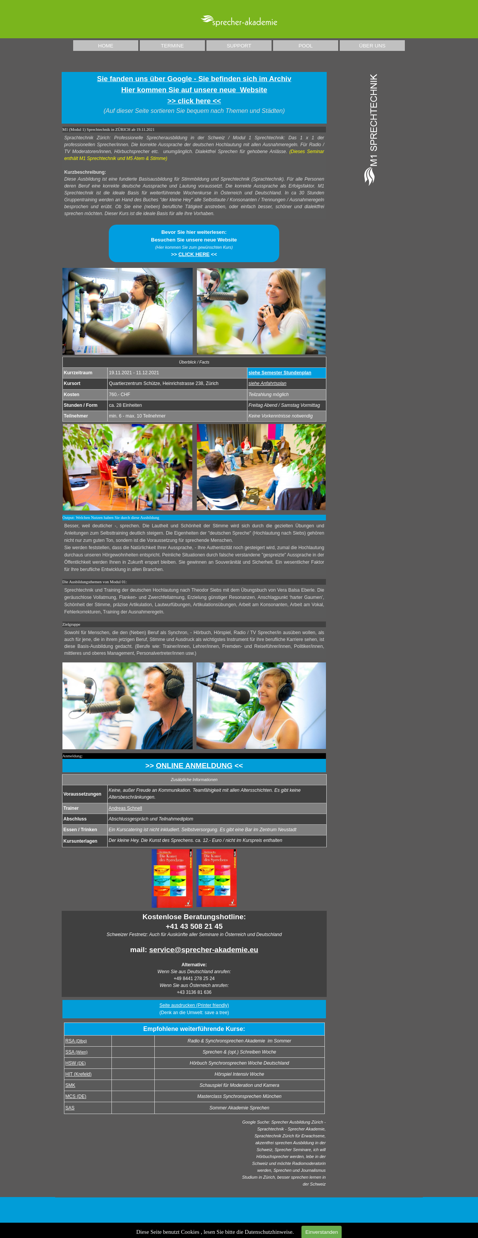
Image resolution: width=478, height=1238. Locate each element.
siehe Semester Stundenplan (280, 372)
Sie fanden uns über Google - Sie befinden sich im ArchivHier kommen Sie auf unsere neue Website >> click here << (194, 90)
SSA (76, 1052)
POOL (305, 46)
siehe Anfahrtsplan (267, 383)
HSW (75, 1063)
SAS (70, 1108)
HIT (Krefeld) (78, 1074)
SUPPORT (239, 46)
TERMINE (172, 46)
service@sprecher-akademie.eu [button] (203, 950)
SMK (70, 1085)
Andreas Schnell (125, 808)
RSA (76, 1041)
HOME (105, 46)
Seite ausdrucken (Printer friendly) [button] (194, 1005)
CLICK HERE (194, 254)
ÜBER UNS (372, 46)
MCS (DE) (76, 1096)
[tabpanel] (194, 97)
